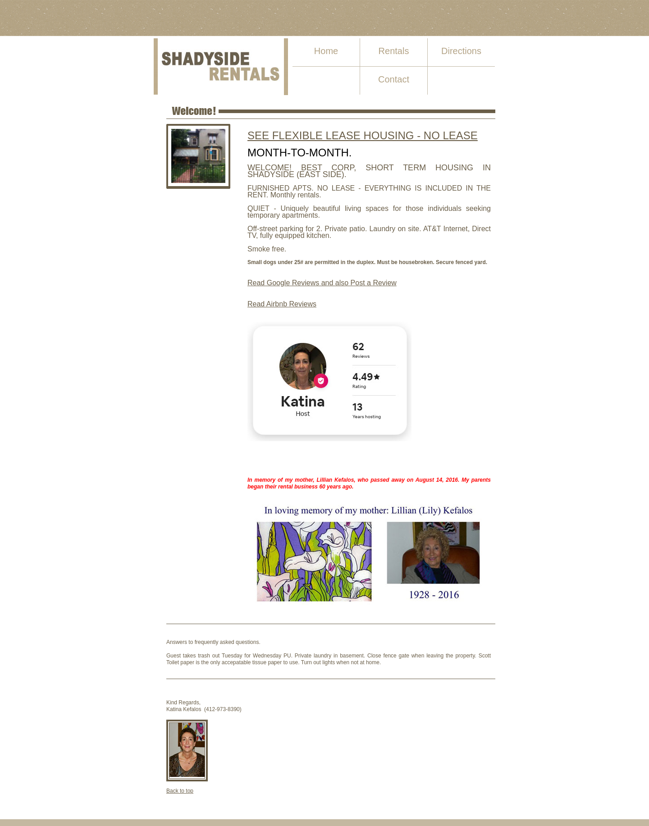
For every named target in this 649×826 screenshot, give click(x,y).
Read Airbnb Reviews (281, 304)
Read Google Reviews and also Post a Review (322, 283)
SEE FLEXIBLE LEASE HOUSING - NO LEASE (362, 135)
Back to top (179, 791)
